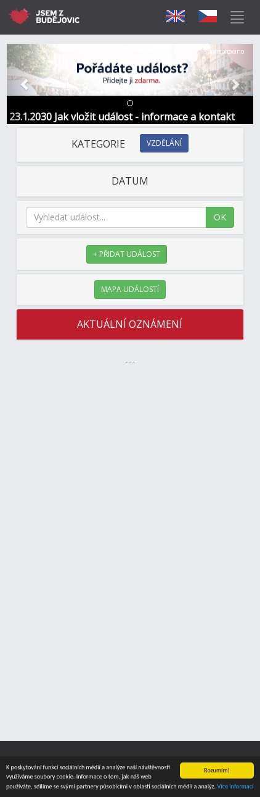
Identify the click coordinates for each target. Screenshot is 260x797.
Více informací (235, 787)
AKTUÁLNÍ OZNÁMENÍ (129, 324)
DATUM (130, 181)
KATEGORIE (130, 144)
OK (220, 217)
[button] (25, 84)
